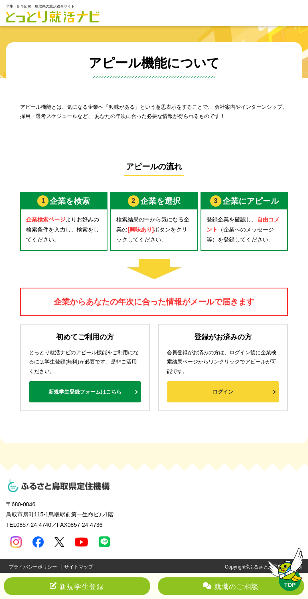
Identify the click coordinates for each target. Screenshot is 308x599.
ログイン (223, 392)
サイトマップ (78, 567)
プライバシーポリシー (33, 567)
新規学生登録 (77, 587)
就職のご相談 (231, 587)
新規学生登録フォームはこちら (85, 392)
